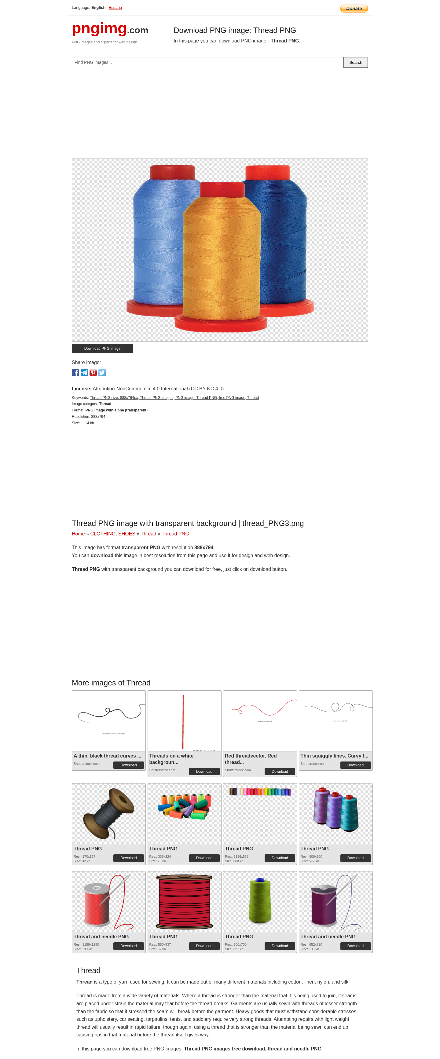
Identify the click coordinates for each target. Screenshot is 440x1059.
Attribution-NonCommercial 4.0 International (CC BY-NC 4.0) (158, 388)
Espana (115, 7)
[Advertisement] (220, 116)
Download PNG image (102, 348)
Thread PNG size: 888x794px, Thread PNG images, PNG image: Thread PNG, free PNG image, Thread (174, 398)
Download (128, 765)
